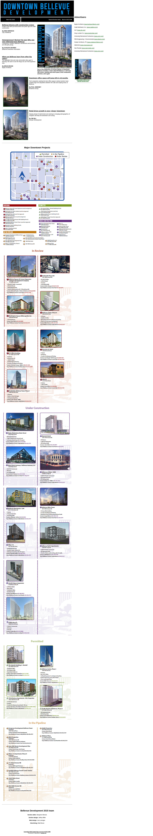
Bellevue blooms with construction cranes (18, 25)
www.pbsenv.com (99, 39)
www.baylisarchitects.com (91, 24)
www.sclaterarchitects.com (94, 42)
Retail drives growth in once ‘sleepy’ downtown (47, 111)
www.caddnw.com (92, 27)
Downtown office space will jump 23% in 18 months (48, 78)
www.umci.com (98, 36)
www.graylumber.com (91, 33)
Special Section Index (55, 19)
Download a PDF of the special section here (83, 80)
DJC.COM (47, 831)
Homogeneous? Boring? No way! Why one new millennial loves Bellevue (18, 41)
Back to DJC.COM (67, 19)
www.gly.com (81, 30)
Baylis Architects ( (79, 24)
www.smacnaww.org (86, 45)
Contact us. (43, 833)
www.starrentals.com (88, 48)
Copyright (26, 831)
